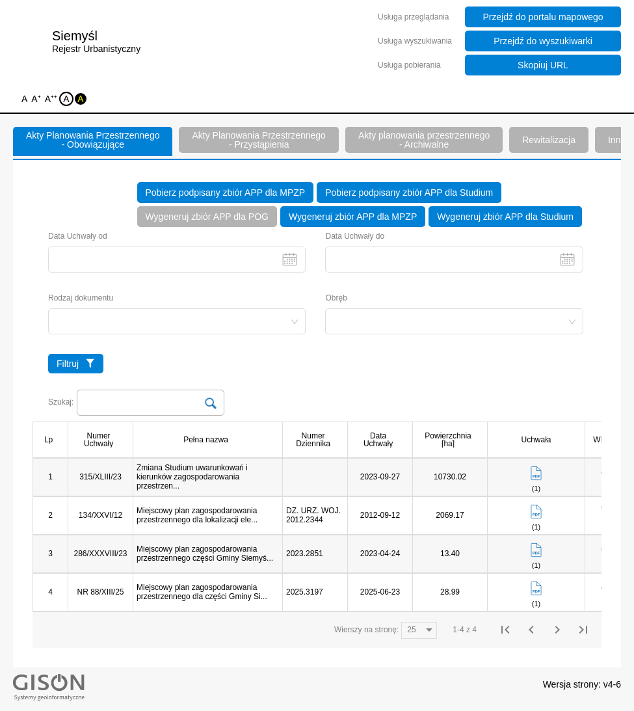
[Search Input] (150, 403)
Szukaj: (60, 402)
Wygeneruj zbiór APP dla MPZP (353, 216)
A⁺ (36, 100)
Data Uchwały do (454, 252)
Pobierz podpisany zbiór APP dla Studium (409, 192)
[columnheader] (53, 439)
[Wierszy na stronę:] (419, 630)
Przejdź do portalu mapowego (542, 17)
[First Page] (505, 630)
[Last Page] (583, 630)
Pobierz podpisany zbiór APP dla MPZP (226, 192)
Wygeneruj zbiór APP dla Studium (505, 216)
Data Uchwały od (177, 252)
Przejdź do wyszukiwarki (543, 41)
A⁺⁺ (52, 100)
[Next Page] (557, 630)
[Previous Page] (531, 630)
